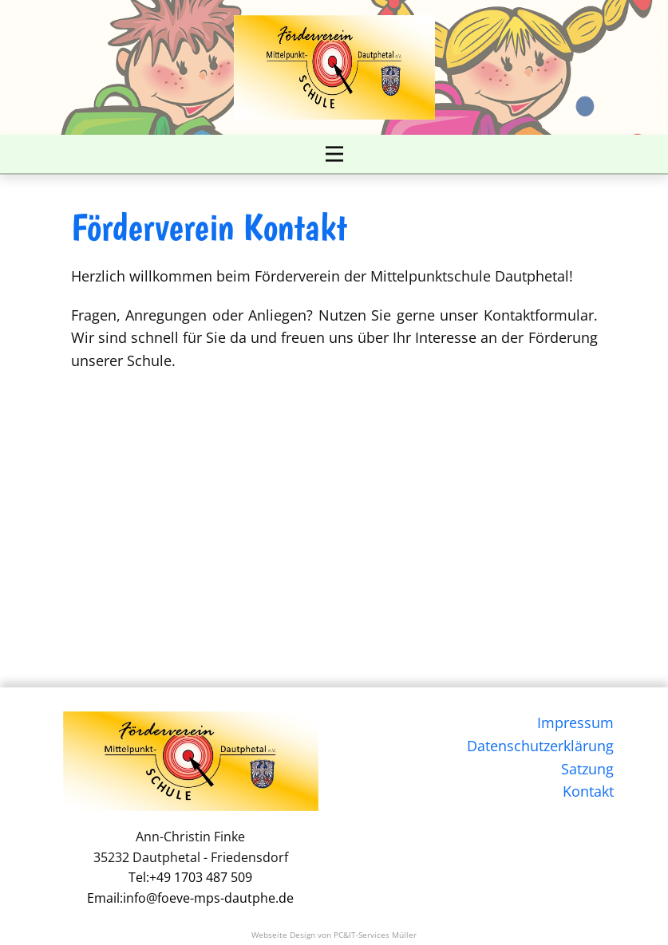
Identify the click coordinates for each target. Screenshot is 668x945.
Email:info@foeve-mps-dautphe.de (190, 898)
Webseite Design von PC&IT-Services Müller (334, 934)
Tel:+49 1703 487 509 (190, 877)
